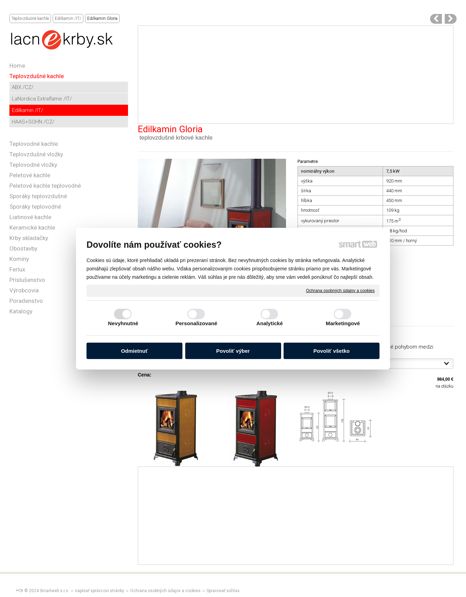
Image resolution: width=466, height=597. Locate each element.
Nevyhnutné (123, 323)
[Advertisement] (295, 75)
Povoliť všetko (332, 351)
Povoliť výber (233, 351)
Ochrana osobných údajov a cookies (340, 290)
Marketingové (343, 323)
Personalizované (196, 323)
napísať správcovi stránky (99, 590)
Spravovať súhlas (223, 590)
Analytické (269, 323)
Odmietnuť (134, 351)
